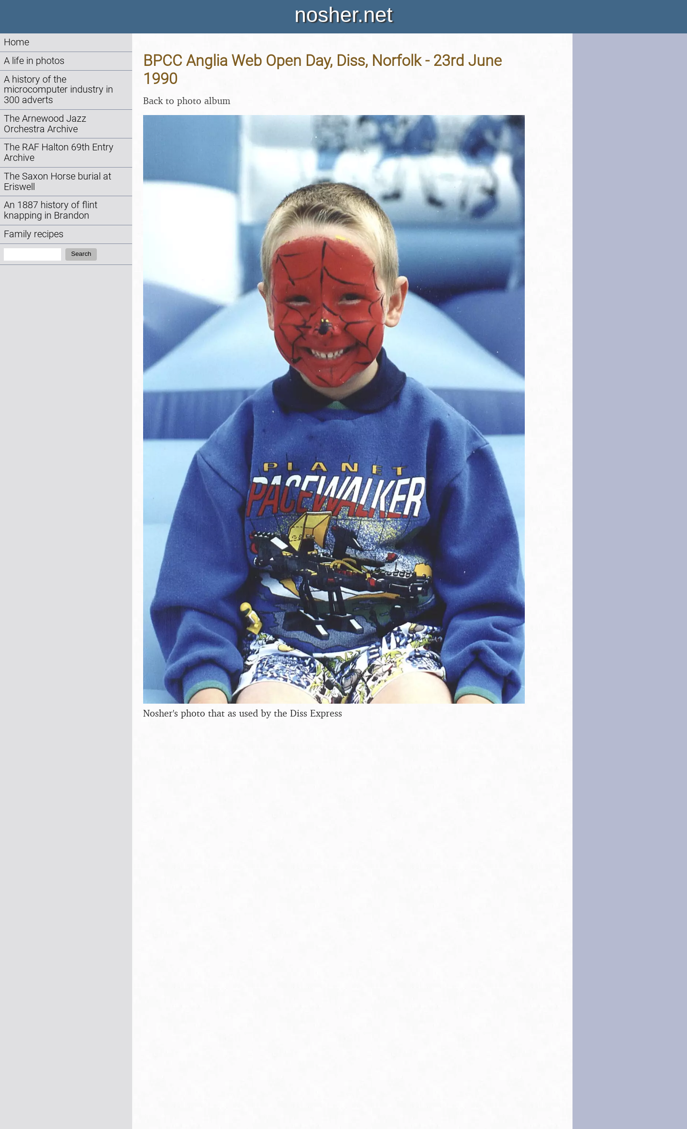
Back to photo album (186, 100)
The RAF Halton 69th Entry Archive (59, 152)
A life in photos (34, 60)
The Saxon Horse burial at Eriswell (57, 181)
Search (81, 253)
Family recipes (33, 234)
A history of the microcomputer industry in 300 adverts (58, 90)
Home (16, 42)
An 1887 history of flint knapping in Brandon (50, 210)
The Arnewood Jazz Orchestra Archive (45, 124)
